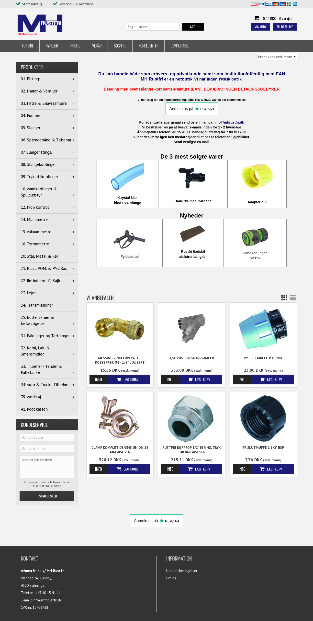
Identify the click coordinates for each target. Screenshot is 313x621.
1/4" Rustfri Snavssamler (191, 358)
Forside (28, 46)
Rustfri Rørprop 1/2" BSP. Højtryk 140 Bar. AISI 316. (192, 449)
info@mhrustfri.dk (47, 600)
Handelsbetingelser (181, 570)
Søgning (120, 46)
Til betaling (284, 26)
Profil (75, 46)
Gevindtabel (180, 46)
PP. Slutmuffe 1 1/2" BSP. (263, 447)
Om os (171, 578)
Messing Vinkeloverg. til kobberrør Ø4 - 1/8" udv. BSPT (120, 360)
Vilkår (97, 46)
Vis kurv (261, 26)
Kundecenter (148, 46)
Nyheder (52, 46)
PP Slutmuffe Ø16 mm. (263, 358)
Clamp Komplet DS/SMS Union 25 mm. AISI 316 (119, 449)
